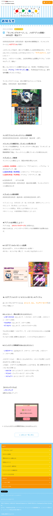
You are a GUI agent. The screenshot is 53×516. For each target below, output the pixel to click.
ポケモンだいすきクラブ (8, 499)
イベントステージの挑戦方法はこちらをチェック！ (20, 426)
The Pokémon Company (9, 3)
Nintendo (3, 3)
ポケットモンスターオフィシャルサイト (11, 495)
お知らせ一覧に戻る (27, 435)
